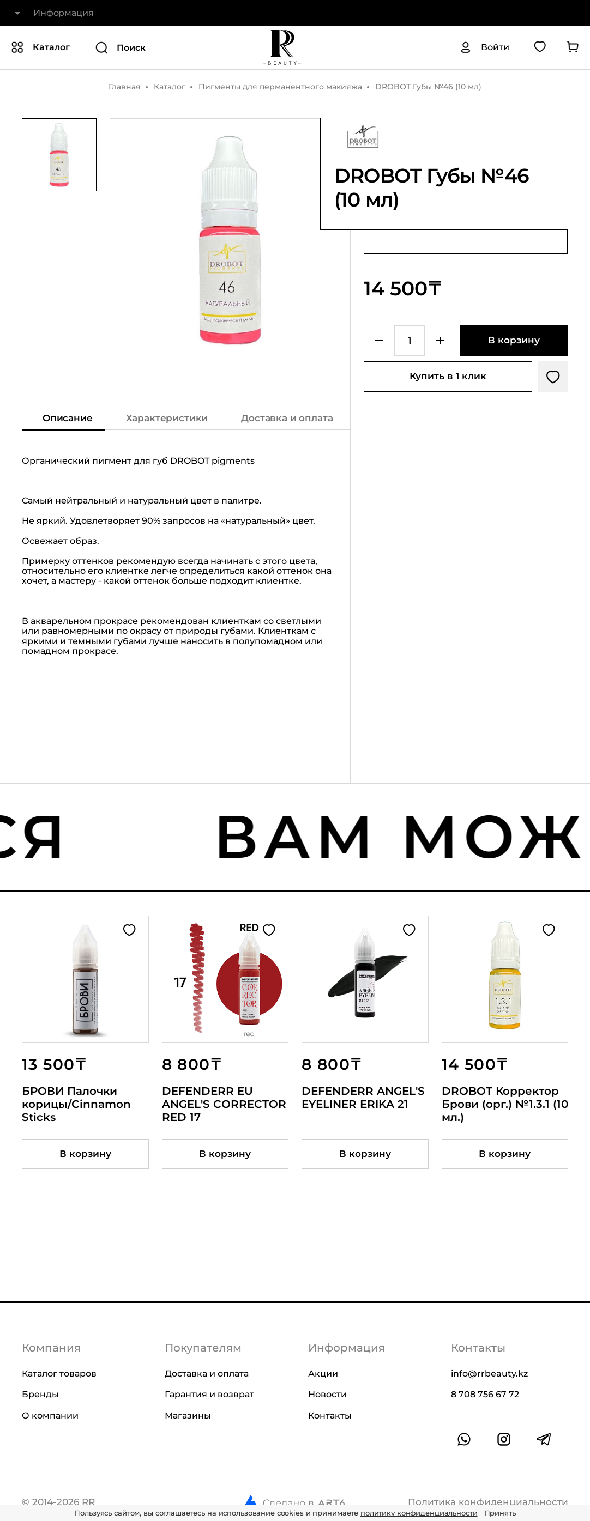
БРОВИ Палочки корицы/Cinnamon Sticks (76, 1104)
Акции (323, 1373)
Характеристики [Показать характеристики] (167, 418)
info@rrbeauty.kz (489, 1373)
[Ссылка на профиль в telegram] (544, 1439)
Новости (327, 1394)
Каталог (169, 87)
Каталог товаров (59, 1373)
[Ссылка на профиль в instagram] (504, 1439)
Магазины (188, 1415)
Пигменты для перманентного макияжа (280, 87)
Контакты (330, 1415)
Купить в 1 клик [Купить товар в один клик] (448, 376)
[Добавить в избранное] (553, 376)
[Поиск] (158, 47)
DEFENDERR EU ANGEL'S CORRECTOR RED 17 (224, 1104)
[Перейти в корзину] (572, 47)
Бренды (40, 1394)
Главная (125, 87)
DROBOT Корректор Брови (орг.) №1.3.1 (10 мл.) (505, 1104)
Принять (500, 1512)
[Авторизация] (484, 47)
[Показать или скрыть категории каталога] (40, 47)
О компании (50, 1415)
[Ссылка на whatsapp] (464, 1439)
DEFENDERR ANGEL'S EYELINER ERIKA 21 (363, 1097)
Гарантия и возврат (209, 1394)
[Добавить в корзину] (514, 340)
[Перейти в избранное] (539, 47)
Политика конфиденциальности (488, 1502)
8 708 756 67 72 (485, 1394)
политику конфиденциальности (419, 1512)
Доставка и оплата (207, 1373)
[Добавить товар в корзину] (85, 1154)
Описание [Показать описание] (68, 418)
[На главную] (281, 47)
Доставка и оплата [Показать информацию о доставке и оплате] (287, 418)
